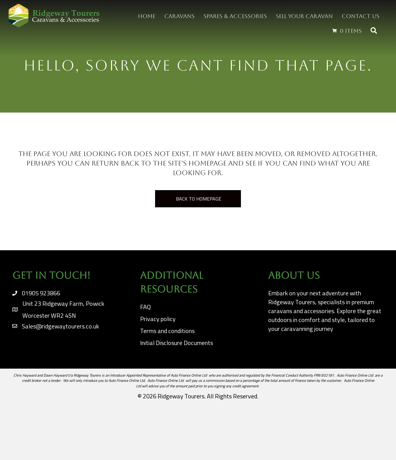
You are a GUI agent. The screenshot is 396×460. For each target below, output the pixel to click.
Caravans (179, 16)
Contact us (360, 16)
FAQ (145, 306)
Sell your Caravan (304, 16)
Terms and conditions (167, 330)
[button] (375, 30)
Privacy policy (158, 318)
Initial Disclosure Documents (176, 342)
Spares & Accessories (235, 16)
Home (146, 16)
